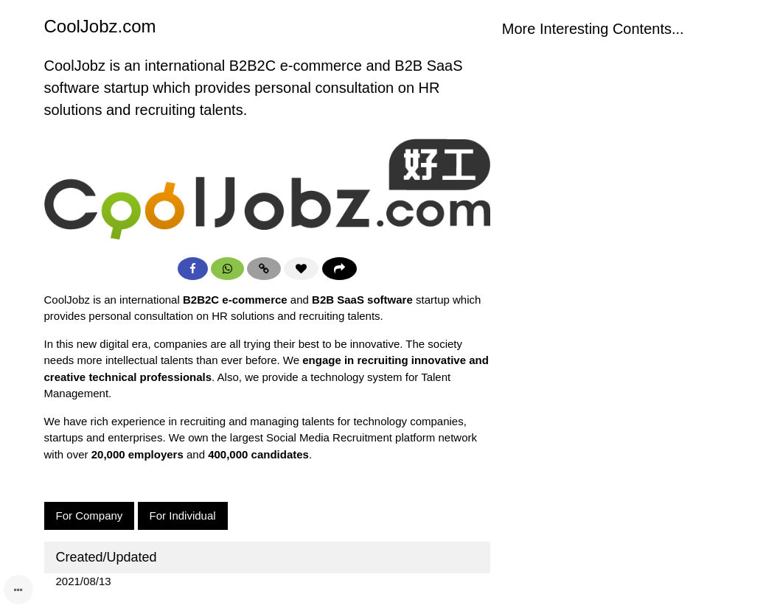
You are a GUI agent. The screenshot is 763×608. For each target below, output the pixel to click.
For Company (89, 515)
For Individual (183, 515)
